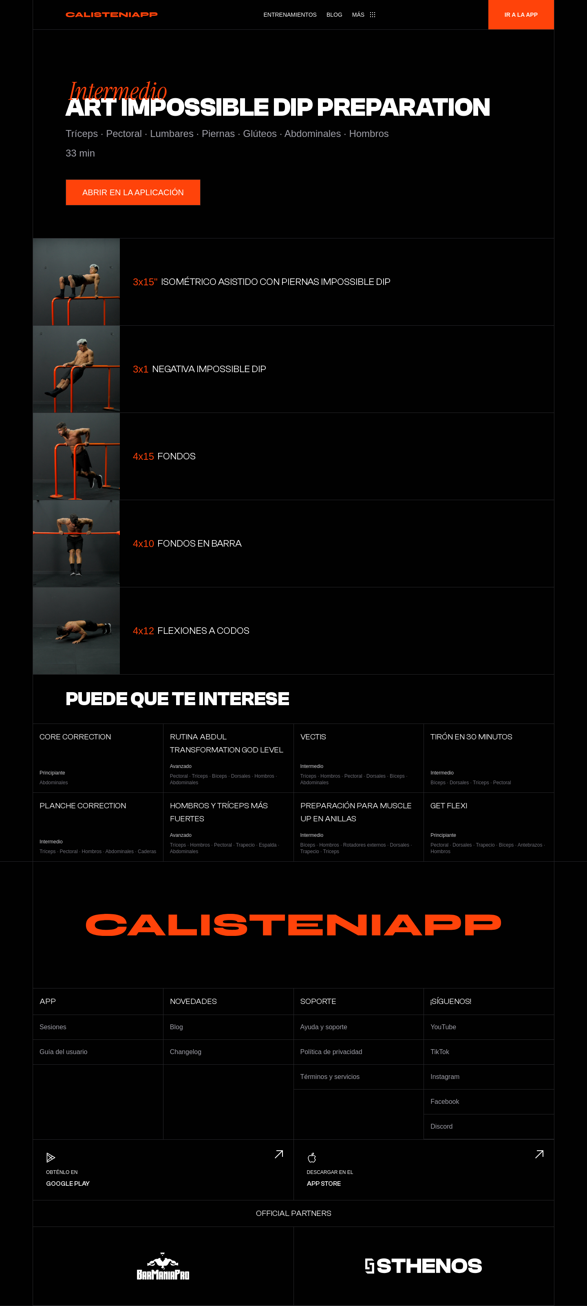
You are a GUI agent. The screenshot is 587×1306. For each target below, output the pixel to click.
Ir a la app (521, 14)
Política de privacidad (331, 1051)
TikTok (439, 1051)
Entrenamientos (289, 14)
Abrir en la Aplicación (133, 192)
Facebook (444, 1101)
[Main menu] (364, 15)
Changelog (185, 1051)
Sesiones (53, 1027)
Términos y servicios (330, 1076)
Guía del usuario (63, 1051)
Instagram (444, 1076)
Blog (334, 14)
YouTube (443, 1027)
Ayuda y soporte (323, 1027)
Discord (441, 1126)
